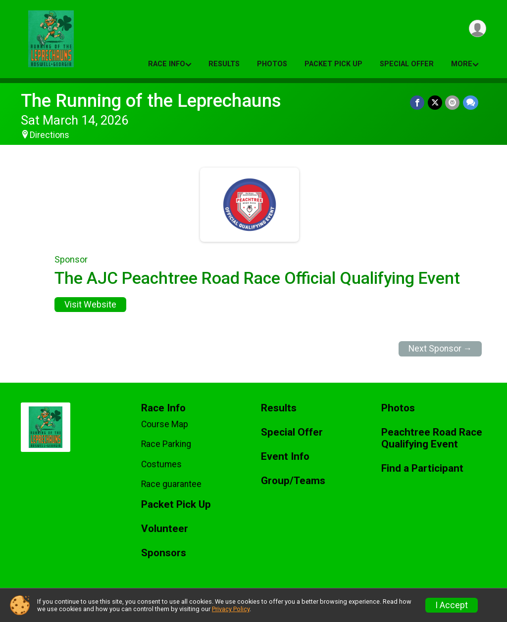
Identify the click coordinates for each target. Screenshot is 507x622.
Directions (49, 135)
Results (224, 64)
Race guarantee (171, 484)
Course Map (164, 424)
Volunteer (164, 528)
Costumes (161, 464)
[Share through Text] (470, 102)
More (461, 64)
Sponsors (163, 553)
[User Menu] (477, 29)
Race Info (166, 64)
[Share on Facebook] (418, 102)
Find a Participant (422, 468)
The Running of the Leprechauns (151, 100)
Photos (272, 64)
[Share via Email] (453, 102)
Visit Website (90, 305)
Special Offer (407, 64)
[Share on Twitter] (435, 102)
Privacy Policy (231, 609)
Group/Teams (293, 481)
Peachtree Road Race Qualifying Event (431, 438)
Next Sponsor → (440, 349)
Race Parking (166, 444)
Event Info (285, 456)
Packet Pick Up (333, 64)
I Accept (451, 605)
